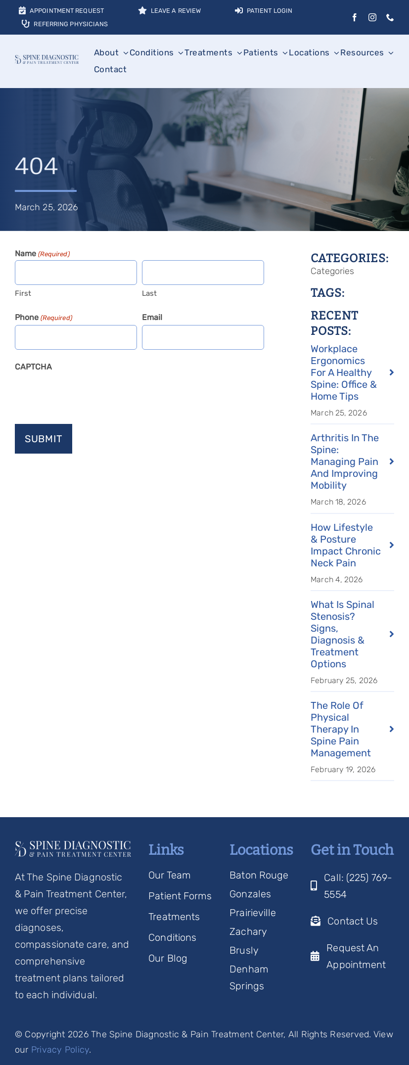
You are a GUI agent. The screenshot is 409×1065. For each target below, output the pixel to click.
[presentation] (90, 393)
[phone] (390, 17)
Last (149, 293)
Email (152, 317)
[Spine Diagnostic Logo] (47, 60)
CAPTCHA (33, 366)
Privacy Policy (60, 1049)
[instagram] (372, 17)
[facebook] (355, 17)
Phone (43, 318)
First (23, 293)
